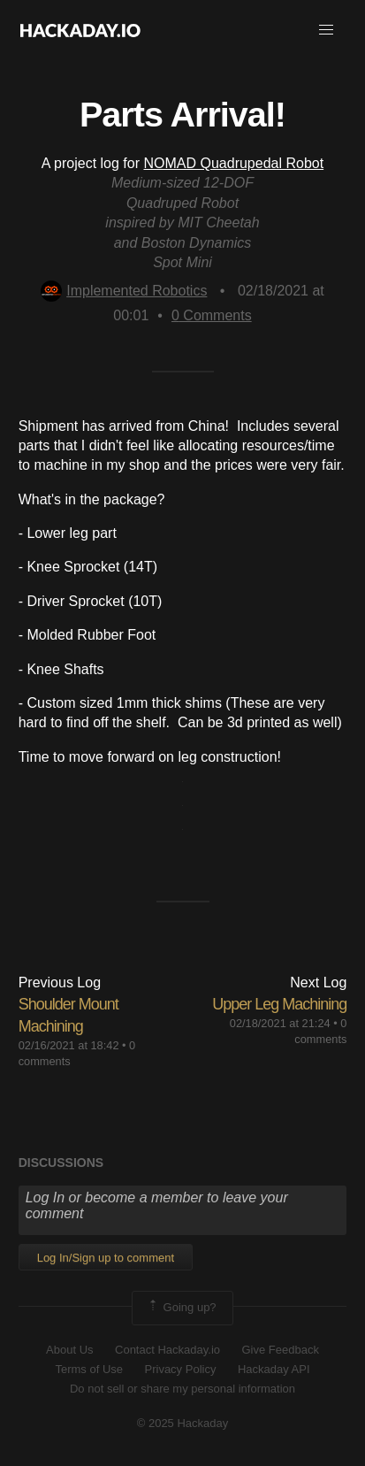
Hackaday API (274, 1369)
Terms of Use (89, 1369)
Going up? (181, 1307)
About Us (69, 1349)
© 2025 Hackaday (183, 1423)
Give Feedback (279, 1349)
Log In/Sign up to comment (105, 1257)
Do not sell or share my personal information (182, 1388)
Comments (211, 315)
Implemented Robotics (124, 290)
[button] (326, 30)
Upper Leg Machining (279, 1004)
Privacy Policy (181, 1369)
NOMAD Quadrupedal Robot (233, 163)
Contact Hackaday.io (167, 1349)
